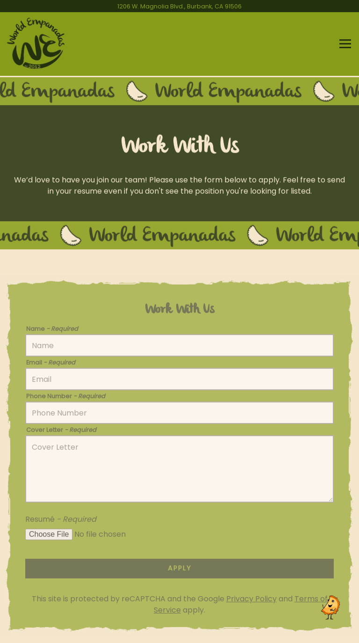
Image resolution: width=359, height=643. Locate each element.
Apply (180, 570)
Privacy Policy (251, 600)
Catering (179, 630)
